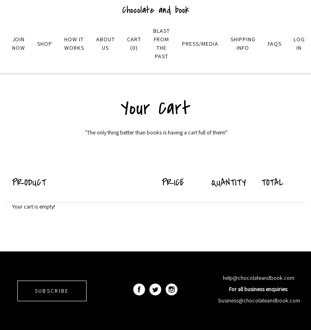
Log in (299, 43)
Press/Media (200, 43)
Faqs (274, 43)
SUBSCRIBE (52, 290)
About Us (105, 43)
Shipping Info (243, 43)
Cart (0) (134, 43)
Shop (44, 43)
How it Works (74, 43)
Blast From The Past (161, 43)
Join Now (18, 43)
